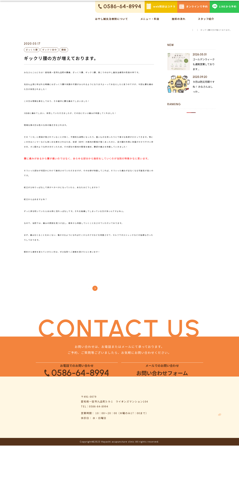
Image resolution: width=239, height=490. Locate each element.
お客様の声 (167, 461)
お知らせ (165, 437)
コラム (193, 30)
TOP (183, 30)
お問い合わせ (207, 445)
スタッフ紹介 (206, 19)
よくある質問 (207, 430)
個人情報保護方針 (209, 453)
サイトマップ (207, 461)
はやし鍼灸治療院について (111, 19)
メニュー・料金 (150, 19)
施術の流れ (178, 19)
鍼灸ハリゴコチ (210, 468)
